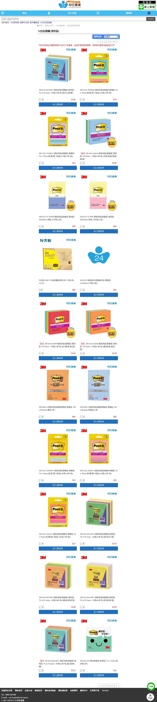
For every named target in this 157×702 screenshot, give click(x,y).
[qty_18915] (41, 670)
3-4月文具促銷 (46, 23)
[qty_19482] (82, 163)
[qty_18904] (41, 163)
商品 (24, 13)
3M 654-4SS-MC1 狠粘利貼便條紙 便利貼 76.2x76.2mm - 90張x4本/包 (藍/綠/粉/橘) (57, 664)
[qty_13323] (41, 290)
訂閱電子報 (94, 691)
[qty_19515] (82, 226)
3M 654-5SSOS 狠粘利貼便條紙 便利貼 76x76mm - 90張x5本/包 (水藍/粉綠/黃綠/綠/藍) (98, 156)
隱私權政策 (63, 691)
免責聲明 (73, 691)
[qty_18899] (82, 417)
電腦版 (147, 2)
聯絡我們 (18, 691)
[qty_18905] (82, 480)
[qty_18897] (41, 417)
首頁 (40, 26)
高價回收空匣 (6, 691)
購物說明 (38, 691)
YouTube (105, 691)
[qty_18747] (82, 670)
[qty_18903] (41, 480)
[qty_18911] (82, 607)
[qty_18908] (82, 544)
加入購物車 (58, 104)
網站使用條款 (50, 691)
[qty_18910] (41, 607)
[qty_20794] (82, 290)
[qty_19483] (41, 353)
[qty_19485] (82, 353)
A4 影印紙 (15, 23)
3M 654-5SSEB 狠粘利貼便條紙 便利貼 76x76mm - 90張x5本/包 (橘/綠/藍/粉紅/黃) (98, 346)
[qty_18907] (41, 544)
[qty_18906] (82, 99)
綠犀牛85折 (24, 23)
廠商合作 (83, 691)
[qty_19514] (41, 226)
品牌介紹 (28, 691)
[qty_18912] (41, 99)
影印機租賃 (34, 23)
